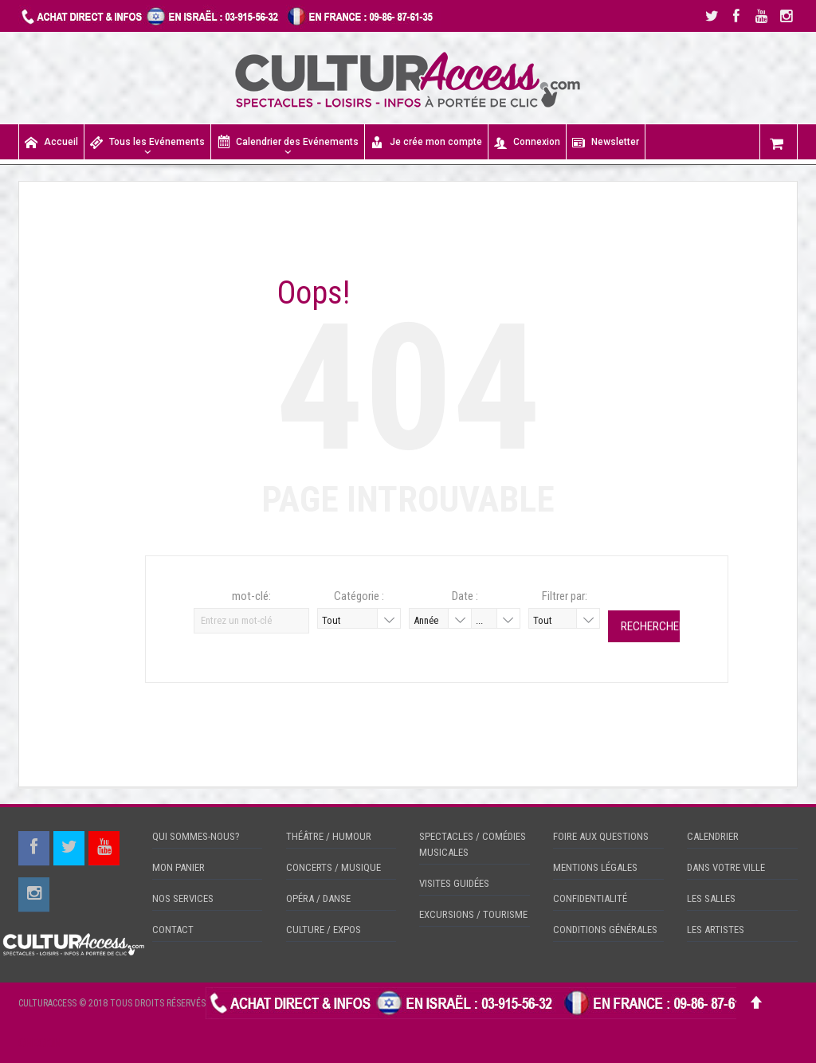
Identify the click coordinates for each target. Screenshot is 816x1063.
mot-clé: (251, 596)
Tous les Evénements (147, 142)
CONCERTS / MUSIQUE (333, 867)
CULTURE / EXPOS (323, 930)
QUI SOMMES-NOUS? (196, 836)
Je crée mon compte (426, 142)
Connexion (527, 142)
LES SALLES (711, 898)
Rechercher (650, 626)
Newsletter (605, 142)
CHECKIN (39, 1043)
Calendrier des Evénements (288, 141)
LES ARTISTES (715, 930)
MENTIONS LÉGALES (595, 867)
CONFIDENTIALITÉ (590, 898)
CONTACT (173, 930)
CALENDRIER (713, 836)
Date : (465, 596)
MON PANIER (178, 867)
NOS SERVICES (183, 898)
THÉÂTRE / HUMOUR (328, 836)
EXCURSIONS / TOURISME (473, 914)
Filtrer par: (564, 596)
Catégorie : (359, 596)
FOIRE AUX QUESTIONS (601, 836)
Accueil (51, 142)
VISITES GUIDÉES (454, 883)
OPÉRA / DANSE (318, 898)
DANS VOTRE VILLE (726, 867)
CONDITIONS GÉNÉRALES (605, 930)
